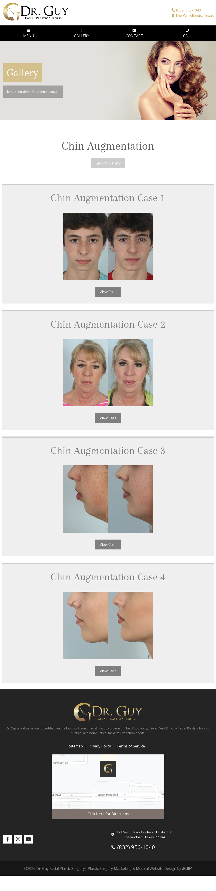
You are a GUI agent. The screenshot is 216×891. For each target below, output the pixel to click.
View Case (108, 291)
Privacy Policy (99, 746)
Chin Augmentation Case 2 (108, 324)
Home (10, 92)
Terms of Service (131, 746)
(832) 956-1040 (186, 10)
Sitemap (76, 746)
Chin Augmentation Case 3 (108, 450)
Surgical (23, 92)
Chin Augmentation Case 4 (108, 577)
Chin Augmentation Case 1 (108, 198)
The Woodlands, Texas (193, 15)
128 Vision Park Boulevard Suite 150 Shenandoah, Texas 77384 (141, 834)
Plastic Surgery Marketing (110, 868)
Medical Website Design (156, 868)
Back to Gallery (108, 163)
